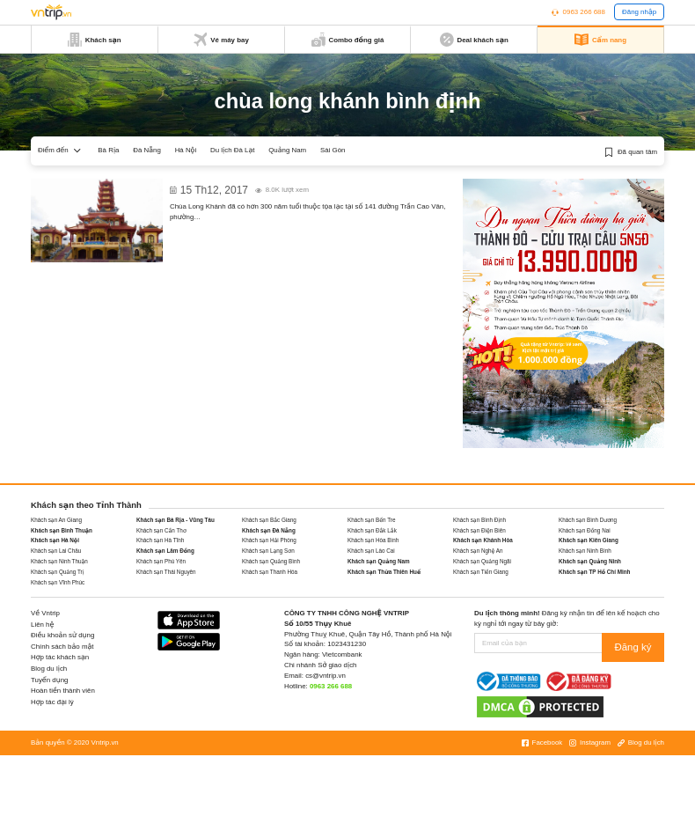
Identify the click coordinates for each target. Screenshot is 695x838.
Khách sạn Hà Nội (55, 540)
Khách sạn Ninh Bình (585, 551)
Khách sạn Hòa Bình (373, 540)
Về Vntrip (45, 613)
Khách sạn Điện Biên (479, 530)
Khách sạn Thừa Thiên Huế (384, 572)
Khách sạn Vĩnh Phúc (57, 582)
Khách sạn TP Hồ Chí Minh (594, 572)
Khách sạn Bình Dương (588, 520)
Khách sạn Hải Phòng (269, 540)
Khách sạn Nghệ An (478, 551)
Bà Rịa (108, 150)
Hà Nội (186, 150)
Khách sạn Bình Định (479, 520)
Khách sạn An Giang (56, 520)
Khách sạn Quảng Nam (379, 561)
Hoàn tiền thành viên (63, 691)
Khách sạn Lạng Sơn (268, 551)
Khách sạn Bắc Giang (269, 520)
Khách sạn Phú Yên (161, 561)
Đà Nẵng (147, 150)
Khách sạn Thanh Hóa (269, 572)
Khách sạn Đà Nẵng (269, 530)
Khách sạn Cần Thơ (161, 530)
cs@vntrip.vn (325, 676)
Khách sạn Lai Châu (56, 551)
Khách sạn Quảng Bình (271, 561)
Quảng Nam (287, 150)
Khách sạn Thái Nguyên (166, 572)
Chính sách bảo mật (62, 647)
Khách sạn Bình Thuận (61, 530)
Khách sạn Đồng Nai (585, 530)
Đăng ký (640, 643)
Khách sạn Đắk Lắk (372, 530)
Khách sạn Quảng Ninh (590, 561)
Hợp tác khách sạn (60, 657)
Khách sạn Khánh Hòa (483, 540)
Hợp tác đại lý (52, 702)
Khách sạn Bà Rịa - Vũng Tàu (175, 520)
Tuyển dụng (49, 680)
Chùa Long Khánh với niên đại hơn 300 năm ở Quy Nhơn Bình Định (304, 184)
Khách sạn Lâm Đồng (165, 551)
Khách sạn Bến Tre (371, 520)
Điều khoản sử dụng (62, 635)
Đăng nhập (639, 12)
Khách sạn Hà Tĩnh (160, 540)
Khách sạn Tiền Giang (480, 572)
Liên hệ (42, 624)
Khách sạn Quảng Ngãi (482, 561)
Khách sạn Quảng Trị (57, 572)
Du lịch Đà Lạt (232, 150)
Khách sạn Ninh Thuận (59, 561)
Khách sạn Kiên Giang (588, 540)
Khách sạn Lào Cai (371, 551)
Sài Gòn (333, 150)
